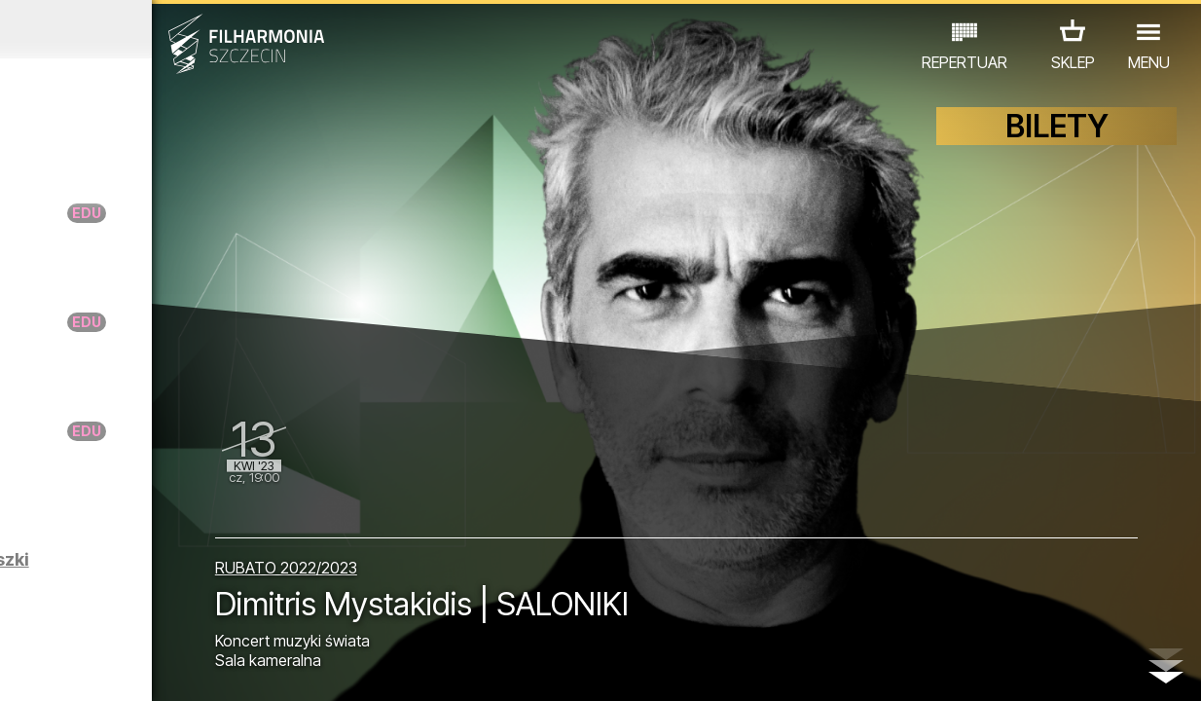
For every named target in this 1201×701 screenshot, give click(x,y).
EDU (153, 588)
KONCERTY (77, 588)
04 (91, 668)
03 (66, 668)
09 (212, 668)
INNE (151, 616)
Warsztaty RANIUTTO (148, 222)
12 (284, 668)
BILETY (1057, 144)
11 (260, 668)
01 (18, 668)
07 (163, 668)
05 (115, 668)
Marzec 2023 (156, 29)
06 (139, 668)
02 (42, 668)
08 (188, 668)
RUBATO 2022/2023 (437, 558)
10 (235, 668)
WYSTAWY (228, 588)
